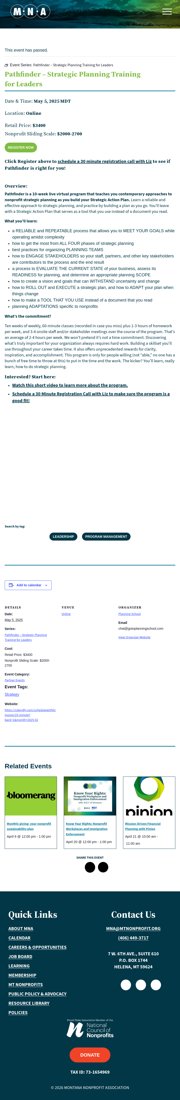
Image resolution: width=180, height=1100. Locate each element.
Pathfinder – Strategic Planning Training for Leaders (26, 637)
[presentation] (31, 796)
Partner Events (15, 680)
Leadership (63, 536)
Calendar (19, 938)
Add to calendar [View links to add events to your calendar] (29, 585)
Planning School (129, 614)
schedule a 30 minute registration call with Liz (105, 161)
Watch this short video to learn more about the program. (70, 385)
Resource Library (28, 1003)
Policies (18, 1012)
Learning (19, 966)
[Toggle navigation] (167, 11)
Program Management (106, 536)
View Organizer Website (134, 637)
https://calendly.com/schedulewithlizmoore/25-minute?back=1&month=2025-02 (30, 715)
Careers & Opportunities (37, 947)
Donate (90, 1055)
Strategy (12, 694)
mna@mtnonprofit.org (133, 928)
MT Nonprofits (25, 984)
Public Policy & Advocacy (37, 994)
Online (66, 614)
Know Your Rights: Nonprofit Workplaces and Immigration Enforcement (86, 829)
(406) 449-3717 (133, 938)
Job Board (20, 956)
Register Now (21, 147)
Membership (22, 975)
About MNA (20, 928)
